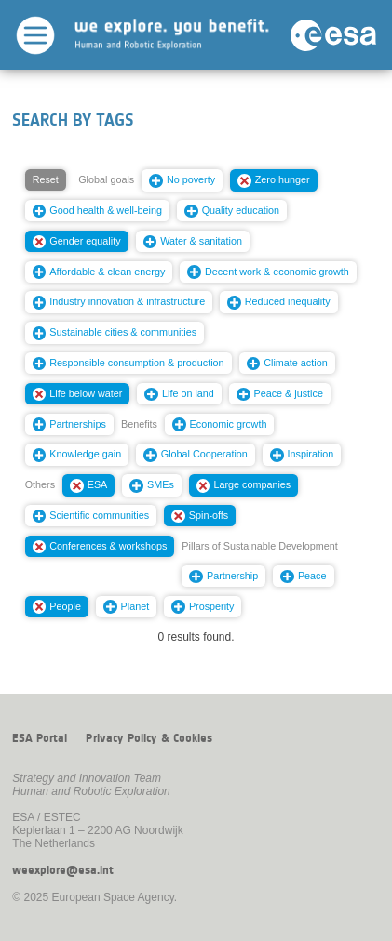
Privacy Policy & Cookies (149, 738)
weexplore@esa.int (63, 870)
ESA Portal (39, 738)
